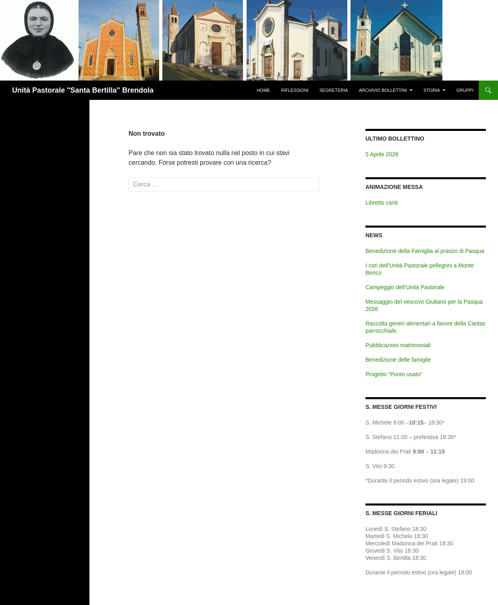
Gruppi (464, 90)
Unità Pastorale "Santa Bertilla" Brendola (83, 90)
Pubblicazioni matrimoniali (398, 345)
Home (263, 90)
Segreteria (334, 90)
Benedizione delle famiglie (398, 359)
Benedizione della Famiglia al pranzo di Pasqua (424, 251)
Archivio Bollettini (383, 90)
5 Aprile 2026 (381, 154)
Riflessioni (294, 90)
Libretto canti (381, 202)
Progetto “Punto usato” (393, 374)
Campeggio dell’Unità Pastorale (404, 287)
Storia (431, 90)
